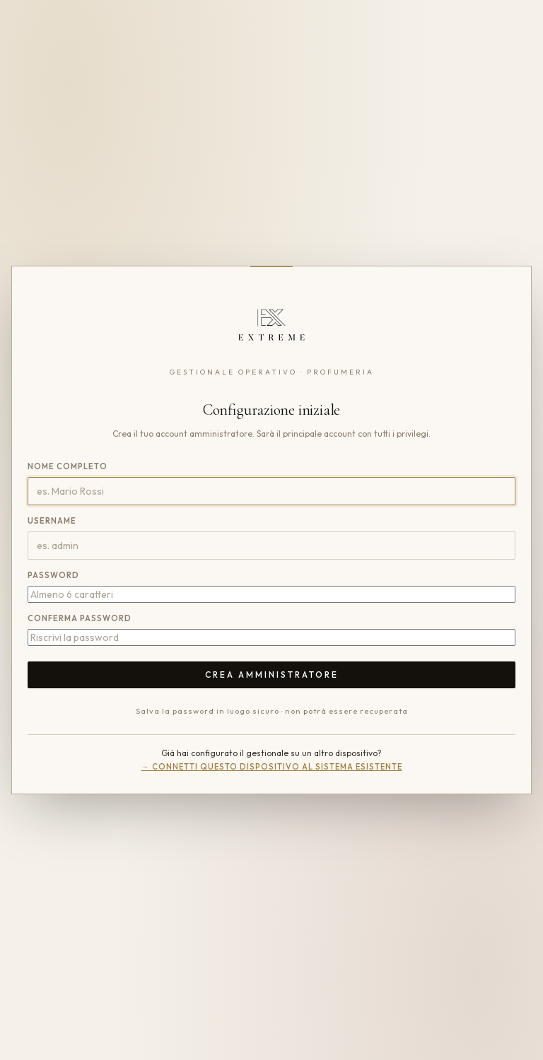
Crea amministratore (272, 674)
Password (53, 575)
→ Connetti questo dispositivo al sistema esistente (271, 767)
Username (52, 521)
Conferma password (80, 618)
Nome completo (67, 466)
